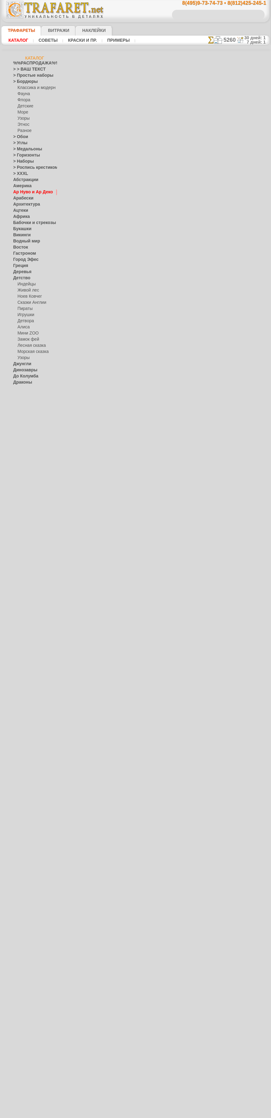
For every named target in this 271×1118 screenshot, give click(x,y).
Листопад (21, 474)
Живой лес (26, 290)
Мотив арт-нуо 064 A (138, 642)
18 (125, 146)
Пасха (22, 622)
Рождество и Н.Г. (32, 615)
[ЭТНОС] (25, 769)
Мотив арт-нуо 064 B (137, 588)
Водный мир (24, 241)
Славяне (20, 671)
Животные (22, 394)
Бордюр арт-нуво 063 (138, 748)
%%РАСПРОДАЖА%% (33, 63)
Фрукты (20, 714)
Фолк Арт (25, 560)
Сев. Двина (27, 542)
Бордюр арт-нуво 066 (138, 376)
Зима (17, 401)
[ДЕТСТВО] (27, 738)
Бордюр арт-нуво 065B (140, 429)
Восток (19, 247)
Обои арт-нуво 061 (136, 854)
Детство (20, 278)
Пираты (24, 308)
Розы (17, 652)
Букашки (20, 229)
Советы (47, 40)
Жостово (25, 523)
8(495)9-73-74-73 (103, 1049)
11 (154, 135)
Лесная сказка (29, 345)
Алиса (22, 327)
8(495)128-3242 (141, 1049)
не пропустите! (238, 375)
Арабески (21, 198)
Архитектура (24, 204)
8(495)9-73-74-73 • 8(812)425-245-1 (217, 3)
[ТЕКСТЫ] (26, 757)
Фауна (23, 94)
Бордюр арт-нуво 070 (138, 164)
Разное (23, 130)
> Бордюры (22, 81)
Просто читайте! (239, 324)
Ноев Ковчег (28, 296)
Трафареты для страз (32, 781)
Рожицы (20, 646)
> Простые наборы (29, 75)
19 (134, 146)
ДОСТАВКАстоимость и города (238, 271)
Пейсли (19, 585)
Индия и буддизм (28, 419)
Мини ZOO (26, 333)
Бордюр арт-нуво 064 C (140, 535)
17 (116, 146)
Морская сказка (31, 351)
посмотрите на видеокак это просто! (239, 298)
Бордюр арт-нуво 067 (138, 323)
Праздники (22, 603)
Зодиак (19, 413)
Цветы (19, 720)
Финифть (25, 548)
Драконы (21, 382)
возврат (148, 1102)
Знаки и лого (24, 407)
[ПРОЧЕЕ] (26, 775)
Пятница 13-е (24, 634)
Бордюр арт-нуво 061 (138, 907)
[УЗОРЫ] (25, 763)
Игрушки (25, 315)
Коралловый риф (28, 444)
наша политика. (167, 1113)
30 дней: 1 (257, 38)
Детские (24, 106)
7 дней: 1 (258, 42)
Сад (16, 658)
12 (163, 135)
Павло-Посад (29, 529)
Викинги (20, 235)
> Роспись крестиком (31, 167)
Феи (16, 701)
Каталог (18, 40)
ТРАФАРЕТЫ (18, 30)
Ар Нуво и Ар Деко (29, 192)
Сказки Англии (30, 302)
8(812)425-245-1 (177, 1049)
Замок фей (26, 339)
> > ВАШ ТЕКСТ (25, 69)
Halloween (26, 609)
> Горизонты (24, 155)
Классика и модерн (34, 88)
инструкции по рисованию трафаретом (101, 112)
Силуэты (20, 664)
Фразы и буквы (26, 707)
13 (172, 135)
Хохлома (25, 554)
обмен (164, 1102)
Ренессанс (22, 640)
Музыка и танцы (27, 493)
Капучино (21, 425)
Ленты (18, 468)
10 (145, 135)
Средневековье (26, 677)
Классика (21, 437)
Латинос (20, 462)
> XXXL (19, 173)
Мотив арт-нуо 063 (136, 695)
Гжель (22, 511)
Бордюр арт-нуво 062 (138, 801)
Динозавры (23, 370)
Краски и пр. (80, 40)
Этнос (22, 124)
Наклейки (83, 30)
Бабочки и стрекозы (30, 223)
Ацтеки (19, 210)
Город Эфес (23, 259)
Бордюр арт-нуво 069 (138, 217)
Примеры (116, 40)
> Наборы (21, 161)
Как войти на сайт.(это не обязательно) (34, 821)
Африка (20, 216)
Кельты (19, 431)
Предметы (22, 628)
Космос (19, 450)
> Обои (19, 137)
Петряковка (27, 536)
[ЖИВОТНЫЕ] (29, 744)
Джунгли (21, 364)
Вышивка (25, 505)
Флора (23, 100)
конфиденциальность (119, 1102)
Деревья (20, 272)
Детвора (24, 321)
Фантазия (21, 695)
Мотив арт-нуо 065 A (138, 482)
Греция (19, 266)
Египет (19, 388)
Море (22, 112)
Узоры (23, 118)
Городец (24, 517)
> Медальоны (24, 149)
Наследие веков (27, 572)
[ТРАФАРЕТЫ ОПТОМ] (32, 726)
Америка (21, 186)
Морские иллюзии (29, 486)
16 (198, 135)
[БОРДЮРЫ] (28, 732)
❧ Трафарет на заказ (32, 787)
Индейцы (25, 284)
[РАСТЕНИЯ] (28, 750)
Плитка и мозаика (29, 591)
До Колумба (24, 376)
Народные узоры (28, 499)
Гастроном (22, 253)
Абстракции (23, 180)
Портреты (22, 597)
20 (143, 146)
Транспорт (22, 683)
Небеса (19, 579)
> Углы (19, 143)
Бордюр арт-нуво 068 (138, 270)
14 (181, 135)
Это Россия (27, 566)
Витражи (51, 30)
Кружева (21, 456)
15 (190, 135)
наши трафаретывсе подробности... (239, 351)
